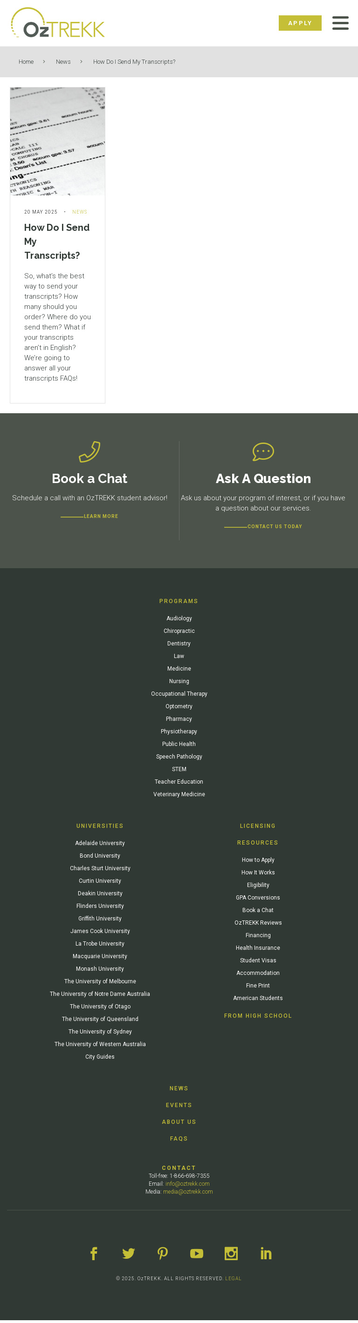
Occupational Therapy (179, 696)
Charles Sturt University (100, 871)
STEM (179, 772)
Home (26, 61)
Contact (179, 1171)
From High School (258, 1018)
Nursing (179, 684)
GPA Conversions (258, 900)
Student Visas (258, 963)
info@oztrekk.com (187, 1186)
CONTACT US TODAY (275, 529)
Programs (179, 604)
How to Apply (258, 863)
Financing (258, 938)
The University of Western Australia (100, 1047)
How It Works (258, 875)
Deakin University (100, 896)
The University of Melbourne (100, 984)
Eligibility (258, 888)
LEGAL (233, 1281)
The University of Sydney (100, 1034)
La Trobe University (100, 946)
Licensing (258, 829)
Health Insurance (258, 950)
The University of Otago (100, 1009)
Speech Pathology (179, 759)
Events (179, 1108)
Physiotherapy (179, 734)
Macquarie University (100, 959)
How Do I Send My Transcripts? (134, 61)
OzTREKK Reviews (258, 925)
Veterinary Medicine (179, 797)
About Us (179, 1125)
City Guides (100, 1059)
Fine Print (258, 988)
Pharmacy (179, 722)
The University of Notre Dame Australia (100, 997)
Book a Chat (258, 913)
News (63, 61)
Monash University (100, 971)
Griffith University (100, 921)
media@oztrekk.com (188, 1194)
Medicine (179, 671)
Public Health (179, 747)
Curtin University (100, 883)
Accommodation (258, 976)
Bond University (100, 858)
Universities (100, 829)
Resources (258, 845)
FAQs (179, 1141)
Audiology (179, 621)
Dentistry (179, 646)
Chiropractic (179, 634)
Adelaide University (100, 846)
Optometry (179, 709)
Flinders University (100, 909)
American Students (258, 1001)
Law (179, 659)
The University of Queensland (100, 1022)
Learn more (101, 519)
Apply (300, 23)
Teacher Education (179, 784)
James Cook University (100, 934)
